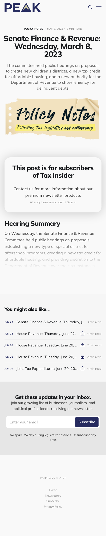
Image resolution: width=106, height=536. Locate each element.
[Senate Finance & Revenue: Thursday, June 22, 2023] (53, 322)
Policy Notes (33, 28)
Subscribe (53, 501)
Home (53, 490)
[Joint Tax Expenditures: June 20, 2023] (53, 368)
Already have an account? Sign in (53, 202)
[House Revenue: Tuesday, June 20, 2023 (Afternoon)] (53, 345)
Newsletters (53, 495)
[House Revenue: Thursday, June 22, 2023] (53, 333)
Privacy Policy (53, 506)
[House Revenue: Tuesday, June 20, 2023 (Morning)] (53, 357)
